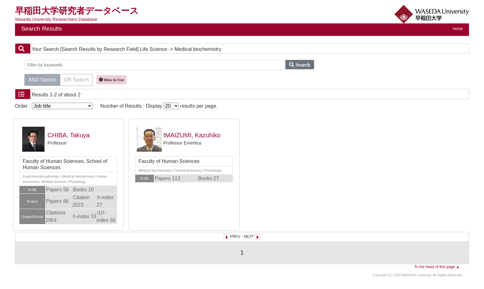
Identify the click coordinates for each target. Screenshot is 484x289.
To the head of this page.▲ (437, 267)
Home (458, 29)
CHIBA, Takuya (68, 135)
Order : (53, 106)
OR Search (76, 79)
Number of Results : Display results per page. (158, 106)
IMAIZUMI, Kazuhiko (191, 135)
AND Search (42, 79)
